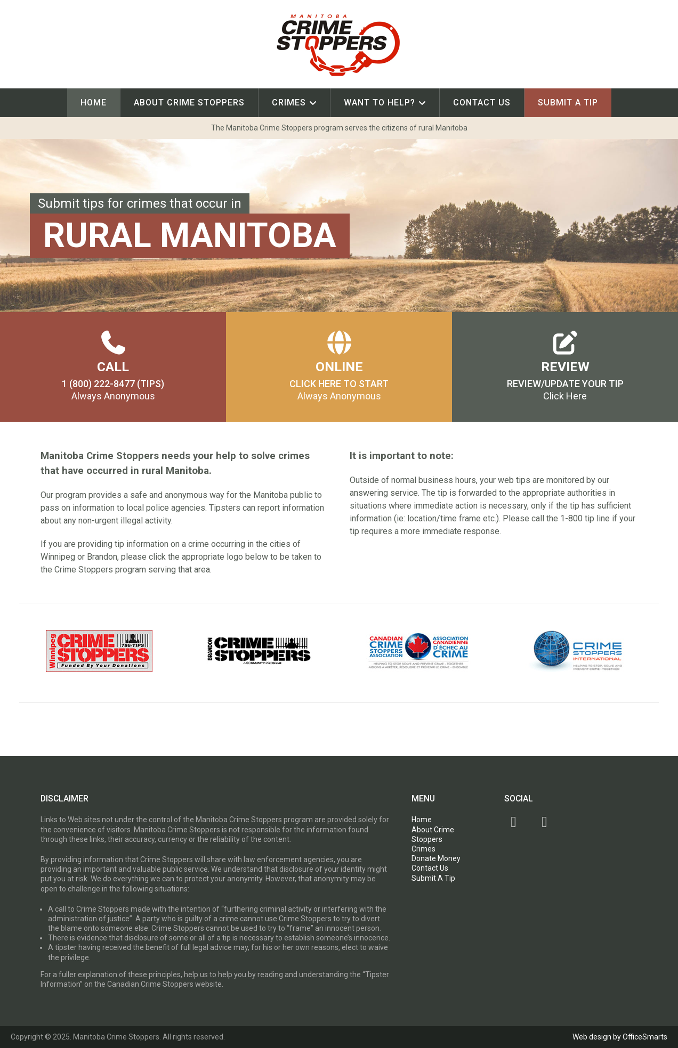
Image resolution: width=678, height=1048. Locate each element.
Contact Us (482, 102)
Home (93, 102)
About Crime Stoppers (189, 102)
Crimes (289, 102)
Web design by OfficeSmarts (619, 1037)
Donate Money (436, 858)
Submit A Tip (568, 102)
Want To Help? (379, 102)
